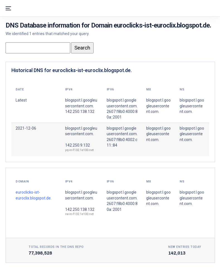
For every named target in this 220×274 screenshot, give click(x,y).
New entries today (184, 247)
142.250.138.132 (79, 209)
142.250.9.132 (77, 145)
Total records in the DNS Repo (56, 247)
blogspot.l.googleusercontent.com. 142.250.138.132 (81, 106)
